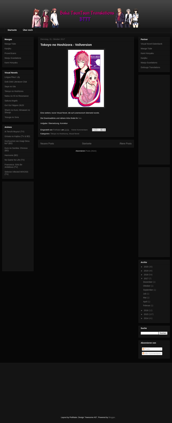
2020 (146, 267)
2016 (146, 310)
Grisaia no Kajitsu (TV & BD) (17, 136)
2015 (146, 314)
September (148, 290)
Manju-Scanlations (13, 58)
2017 (146, 278)
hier (79, 118)
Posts (146, 349)
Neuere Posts (47, 143)
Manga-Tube (10, 44)
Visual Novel (74, 134)
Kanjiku (8, 48)
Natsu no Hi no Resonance (17, 96)
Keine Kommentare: (80, 130)
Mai (145, 297)
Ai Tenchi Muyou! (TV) (14, 131)
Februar (147, 305)
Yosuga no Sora (12, 117)
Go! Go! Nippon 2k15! (14, 105)
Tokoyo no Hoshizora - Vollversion (66, 45)
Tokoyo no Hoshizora (59, 134)
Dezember (148, 282)
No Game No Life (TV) (15, 160)
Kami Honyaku (11, 62)
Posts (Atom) (91, 151)
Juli (145, 294)
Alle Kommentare (151, 353)
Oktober (147, 286)
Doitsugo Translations (150, 67)
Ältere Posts (126, 143)
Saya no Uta (10, 86)
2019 (146, 271)
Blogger (112, 417)
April (145, 301)
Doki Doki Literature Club (16, 82)
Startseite (12, 30)
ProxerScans (10, 53)
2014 (146, 318)
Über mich (28, 30)
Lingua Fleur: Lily (12, 77)
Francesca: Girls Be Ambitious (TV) (13, 165)
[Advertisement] (18, 226)
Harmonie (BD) (11, 155)
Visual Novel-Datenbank (151, 44)
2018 (146, 274)
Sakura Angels (11, 101)
